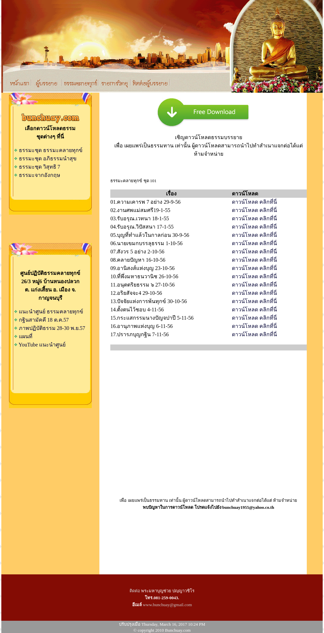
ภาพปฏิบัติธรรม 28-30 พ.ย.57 (52, 328)
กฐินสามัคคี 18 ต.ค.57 (44, 320)
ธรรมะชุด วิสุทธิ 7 (37, 167)
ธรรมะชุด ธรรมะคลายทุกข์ (48, 150)
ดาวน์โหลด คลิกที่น (254, 285)
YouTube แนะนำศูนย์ (42, 344)
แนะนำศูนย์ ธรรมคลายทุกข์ (51, 311)
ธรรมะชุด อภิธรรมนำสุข (45, 158)
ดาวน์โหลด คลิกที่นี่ (254, 202)
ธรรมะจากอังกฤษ (37, 175)
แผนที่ (25, 336)
